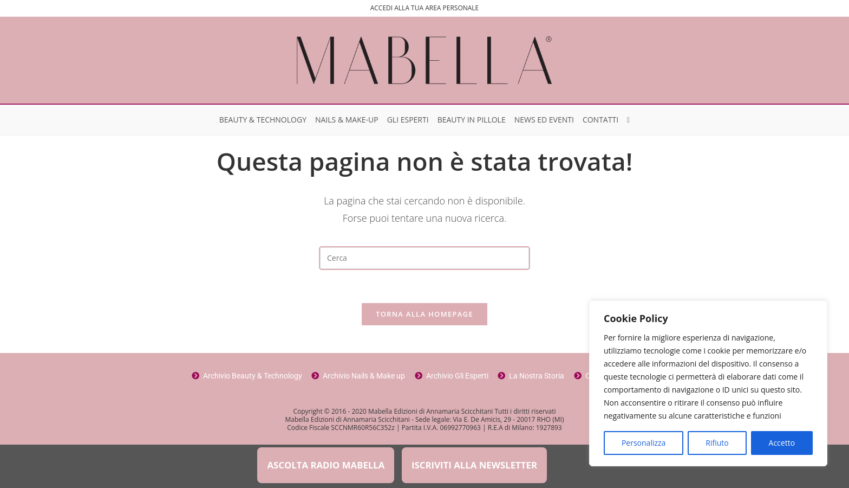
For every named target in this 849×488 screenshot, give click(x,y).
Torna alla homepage (424, 314)
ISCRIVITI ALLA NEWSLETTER (474, 465)
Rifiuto (717, 443)
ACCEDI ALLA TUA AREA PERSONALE (424, 7)
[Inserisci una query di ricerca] (424, 258)
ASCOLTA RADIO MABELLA (325, 465)
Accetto (782, 443)
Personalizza (643, 443)
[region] (708, 383)
